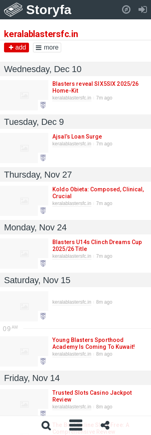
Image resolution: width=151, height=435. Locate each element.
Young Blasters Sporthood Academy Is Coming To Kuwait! (93, 343)
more (47, 47)
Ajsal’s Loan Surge (76, 136)
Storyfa (49, 9)
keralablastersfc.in (71, 98)
